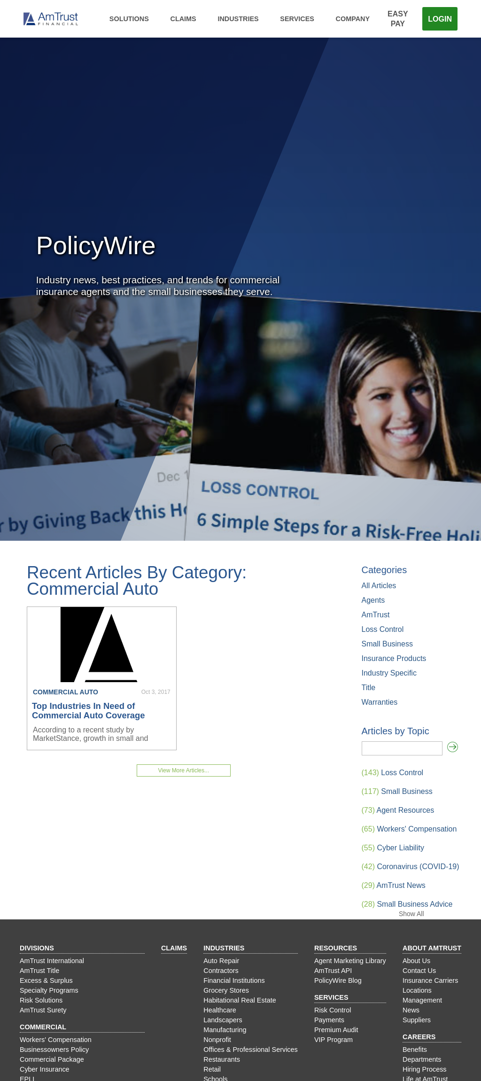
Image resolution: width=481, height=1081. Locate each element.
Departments (422, 1059)
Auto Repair (221, 960)
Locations (417, 990)
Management (422, 1000)
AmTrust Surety (43, 1010)
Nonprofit (217, 1039)
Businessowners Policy (54, 1049)
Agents (373, 600)
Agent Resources (398, 810)
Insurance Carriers (430, 980)
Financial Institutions (233, 980)
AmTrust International (52, 960)
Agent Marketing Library (350, 960)
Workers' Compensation (409, 829)
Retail (212, 1069)
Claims (183, 19)
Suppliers (417, 1020)
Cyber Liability (393, 848)
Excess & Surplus (46, 980)
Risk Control (332, 1010)
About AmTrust (432, 948)
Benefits (415, 1049)
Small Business (387, 644)
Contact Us (419, 970)
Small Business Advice (407, 904)
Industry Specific (389, 673)
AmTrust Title (39, 970)
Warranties (380, 702)
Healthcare (219, 1010)
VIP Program (333, 1039)
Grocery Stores (226, 990)
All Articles (379, 586)
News (411, 1010)
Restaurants (221, 1059)
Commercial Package (52, 1059)
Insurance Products (394, 658)
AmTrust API (333, 970)
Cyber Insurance (45, 1069)
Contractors (220, 970)
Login (440, 19)
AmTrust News (394, 885)
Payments (329, 1020)
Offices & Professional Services (250, 1049)
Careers (419, 1037)
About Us (416, 960)
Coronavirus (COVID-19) (410, 867)
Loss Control (383, 629)
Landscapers (222, 1020)
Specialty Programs (49, 990)
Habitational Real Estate (239, 1000)
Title (369, 688)
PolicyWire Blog (338, 980)
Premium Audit (336, 1030)
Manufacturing (224, 1030)
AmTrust (376, 615)
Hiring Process (425, 1069)
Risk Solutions (41, 1000)
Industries (237, 19)
